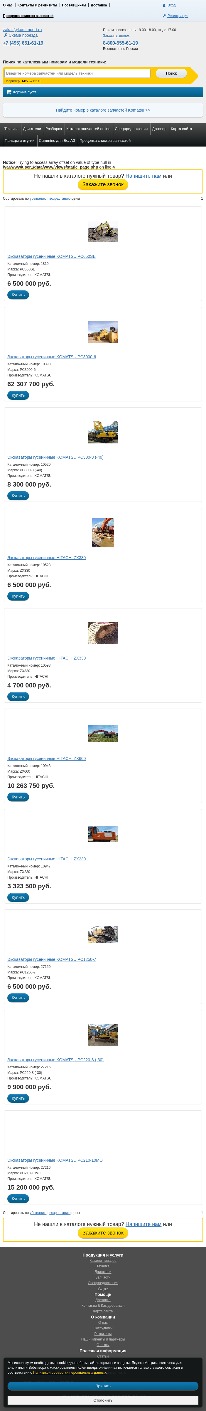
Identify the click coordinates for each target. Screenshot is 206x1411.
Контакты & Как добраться (103, 1306)
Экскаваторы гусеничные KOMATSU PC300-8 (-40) (55, 457)
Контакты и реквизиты (37, 5)
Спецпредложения (131, 129)
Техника (11, 129)
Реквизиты (103, 1334)
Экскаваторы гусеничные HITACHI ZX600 (46, 758)
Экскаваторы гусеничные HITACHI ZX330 (46, 557)
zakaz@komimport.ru (22, 29)
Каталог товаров (103, 1261)
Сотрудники (103, 1328)
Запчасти (103, 1277)
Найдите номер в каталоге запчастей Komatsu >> (103, 110)
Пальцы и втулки (20, 140)
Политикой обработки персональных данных (69, 1372)
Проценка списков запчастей (28, 16)
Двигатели (32, 129)
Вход (168, 5)
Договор (159, 129)
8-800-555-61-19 (120, 43)
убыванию (38, 198)
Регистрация (175, 16)
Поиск (171, 73)
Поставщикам (74, 5)
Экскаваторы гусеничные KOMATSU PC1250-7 (51, 959)
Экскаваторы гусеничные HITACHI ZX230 (46, 859)
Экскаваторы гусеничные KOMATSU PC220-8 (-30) (55, 1059)
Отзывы (103, 1345)
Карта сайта (181, 129)
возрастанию (59, 198)
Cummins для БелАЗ (57, 140)
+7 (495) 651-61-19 (23, 43)
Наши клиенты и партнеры (103, 1339)
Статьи (103, 1356)
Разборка (53, 129)
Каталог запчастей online (88, 129)
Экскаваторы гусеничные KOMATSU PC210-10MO (55, 1160)
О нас (8, 5)
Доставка (99, 5)
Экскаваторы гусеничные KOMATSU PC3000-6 (51, 356)
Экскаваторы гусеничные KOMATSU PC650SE (51, 256)
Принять (103, 1386)
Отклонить (103, 1400)
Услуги (103, 1288)
